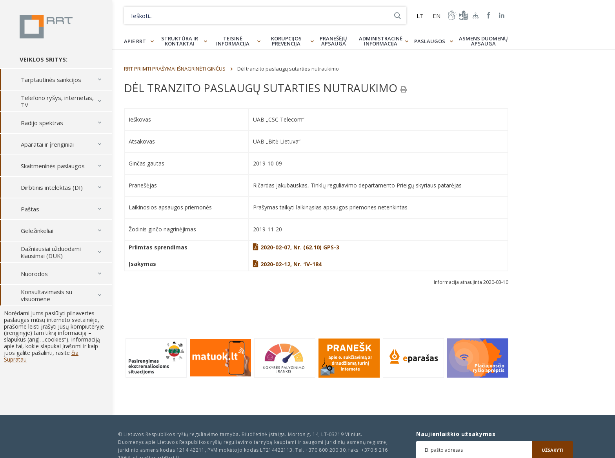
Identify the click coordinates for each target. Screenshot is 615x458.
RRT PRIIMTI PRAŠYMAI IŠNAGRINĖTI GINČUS (175, 68)
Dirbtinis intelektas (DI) (52, 187)
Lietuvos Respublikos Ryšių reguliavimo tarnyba (46, 26)
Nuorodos (34, 274)
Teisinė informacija (232, 41)
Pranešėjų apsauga (333, 41)
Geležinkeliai (37, 230)
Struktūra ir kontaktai (179, 41)
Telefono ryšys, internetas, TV (57, 101)
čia (74, 352)
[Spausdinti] (403, 89)
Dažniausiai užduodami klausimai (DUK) (51, 252)
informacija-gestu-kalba (451, 15)
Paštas (30, 209)
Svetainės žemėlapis (476, 15)
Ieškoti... (397, 15)
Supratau (15, 359)
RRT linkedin (502, 15)
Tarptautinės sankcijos (51, 80)
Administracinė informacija (380, 41)
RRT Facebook (488, 15)
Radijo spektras (42, 123)
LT (420, 16)
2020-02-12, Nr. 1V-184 (287, 264)
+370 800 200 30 (326, 450)
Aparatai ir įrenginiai (47, 144)
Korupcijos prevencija (286, 41)
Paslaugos (429, 41)
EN (436, 16)
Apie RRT (135, 41)
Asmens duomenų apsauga (483, 41)
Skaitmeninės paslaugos (53, 166)
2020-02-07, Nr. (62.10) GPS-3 (296, 247)
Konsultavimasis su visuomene (46, 295)
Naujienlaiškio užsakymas (456, 434)
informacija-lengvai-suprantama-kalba (463, 15)
